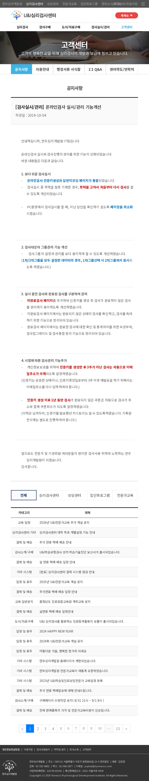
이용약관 (28, 749)
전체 (23, 495)
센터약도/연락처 (122, 69)
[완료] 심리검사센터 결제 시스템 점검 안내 (66, 572)
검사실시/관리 (100, 27)
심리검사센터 (34, 4)
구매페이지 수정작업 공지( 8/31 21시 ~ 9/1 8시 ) (71, 700)
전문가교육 (69, 4)
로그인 (117, 4)
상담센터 (53, 4)
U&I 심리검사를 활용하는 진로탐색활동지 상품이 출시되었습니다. (81, 621)
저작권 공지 (60, 749)
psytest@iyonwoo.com (98, 766)
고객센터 (126, 27)
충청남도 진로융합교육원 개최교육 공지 (64, 601)
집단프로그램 (89, 4)
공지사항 (21, 69)
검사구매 (45, 27)
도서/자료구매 (71, 27)
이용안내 (42, 69)
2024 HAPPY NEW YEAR (56, 631)
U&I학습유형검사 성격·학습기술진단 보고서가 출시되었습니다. (79, 552)
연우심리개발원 (12, 4)
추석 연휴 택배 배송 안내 (55, 542)
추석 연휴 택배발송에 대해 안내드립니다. (65, 690)
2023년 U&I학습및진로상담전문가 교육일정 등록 (71, 680)
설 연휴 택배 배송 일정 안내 (57, 562)
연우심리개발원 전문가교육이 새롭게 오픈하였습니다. (73, 671)
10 (99, 728)
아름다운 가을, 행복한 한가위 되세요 (63, 651)
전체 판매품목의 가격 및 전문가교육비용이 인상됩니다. (74, 710)
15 (118, 728)
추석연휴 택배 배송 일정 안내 (58, 591)
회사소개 (74, 749)
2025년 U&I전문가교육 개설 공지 (61, 582)
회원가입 (132, 4)
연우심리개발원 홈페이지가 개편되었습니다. (67, 661)
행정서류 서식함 (69, 69)
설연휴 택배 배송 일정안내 (56, 611)
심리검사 (22, 27)
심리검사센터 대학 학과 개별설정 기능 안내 (67, 532)
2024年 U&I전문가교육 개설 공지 (61, 641)
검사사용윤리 (43, 749)
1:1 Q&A (95, 69)
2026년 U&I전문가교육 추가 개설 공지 (64, 522)
